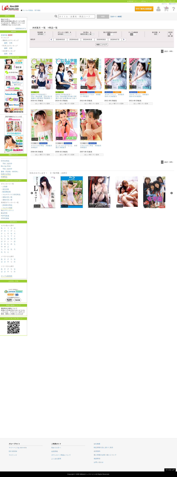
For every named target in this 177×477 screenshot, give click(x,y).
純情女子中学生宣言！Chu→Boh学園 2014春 (64, 95)
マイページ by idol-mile (18, 448)
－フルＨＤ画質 (6, 208)
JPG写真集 (5, 218)
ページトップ (170, 470)
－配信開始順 (6, 192)
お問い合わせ (98, 462)
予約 (4, 163)
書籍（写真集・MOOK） (10, 171)
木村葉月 (85, 96)
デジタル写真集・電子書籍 (31, 10)
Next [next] (171, 193)
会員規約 (97, 451)
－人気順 (4, 186)
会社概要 (97, 444)
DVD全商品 (5, 161)
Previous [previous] (32, 193)
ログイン (164, 3)
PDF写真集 (5, 216)
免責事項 (97, 458)
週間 (5, 43)
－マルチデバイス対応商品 (10, 194)
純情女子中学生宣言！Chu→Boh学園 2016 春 (40, 95)
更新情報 (4, 35)
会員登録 (54, 451)
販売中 (9, 163)
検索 (103, 16)
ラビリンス (13, 455)
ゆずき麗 (62, 98)
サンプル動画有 (6, 276)
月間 (10, 43)
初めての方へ (173, 3)
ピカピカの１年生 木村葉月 (90, 146)
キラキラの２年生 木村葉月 (41, 146)
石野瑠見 (40, 98)
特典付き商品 (6, 174)
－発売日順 (5, 189)
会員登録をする (20, 28)
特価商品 (4, 177)
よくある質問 (56, 459)
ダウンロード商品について (61, 455)
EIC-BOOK (13, 451)
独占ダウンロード (7, 210)
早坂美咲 (47, 98)
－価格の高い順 (6, 200)
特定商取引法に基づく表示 (103, 447)
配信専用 (4, 213)
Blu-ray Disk (6, 166)
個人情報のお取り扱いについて (105, 455)
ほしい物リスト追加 (42, 103)
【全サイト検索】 (116, 16)
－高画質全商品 (6, 205)
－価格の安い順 (6, 197)
